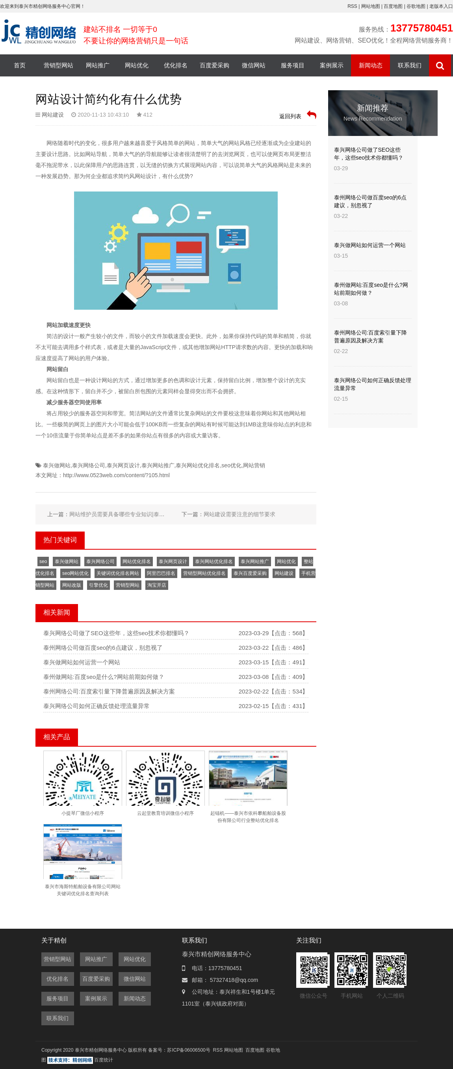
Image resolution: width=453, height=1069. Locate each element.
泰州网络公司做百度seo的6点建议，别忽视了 (103, 647)
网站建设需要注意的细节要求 (239, 514)
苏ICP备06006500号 (188, 1050)
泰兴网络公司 (88, 465)
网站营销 (254, 465)
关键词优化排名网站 (118, 573)
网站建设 (53, 115)
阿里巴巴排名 (161, 573)
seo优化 (231, 465)
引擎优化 (98, 585)
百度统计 (103, 1060)
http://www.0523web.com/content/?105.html (116, 475)
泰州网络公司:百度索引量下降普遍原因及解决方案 (109, 691)
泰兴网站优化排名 (198, 465)
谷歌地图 (416, 6)
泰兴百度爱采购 (250, 573)
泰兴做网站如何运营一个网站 (81, 662)
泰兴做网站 (57, 465)
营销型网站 (58, 65)
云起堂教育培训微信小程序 (165, 813)
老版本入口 (441, 6)
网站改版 (71, 585)
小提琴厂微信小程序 (82, 813)
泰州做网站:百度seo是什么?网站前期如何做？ (103, 676)
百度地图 (393, 6)
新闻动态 (370, 65)
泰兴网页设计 (123, 465)
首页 (20, 65)
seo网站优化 (75, 573)
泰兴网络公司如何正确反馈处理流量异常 (96, 706)
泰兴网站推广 (158, 465)
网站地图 (371, 6)
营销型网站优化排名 (204, 573)
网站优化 (137, 65)
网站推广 (98, 65)
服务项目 (292, 65)
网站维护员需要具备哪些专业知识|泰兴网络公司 (128, 514)
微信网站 (253, 65)
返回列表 (297, 115)
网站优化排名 (137, 561)
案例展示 (331, 65)
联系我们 (409, 65)
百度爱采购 (214, 65)
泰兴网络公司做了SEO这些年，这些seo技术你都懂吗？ (116, 633)
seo (43, 561)
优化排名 (176, 65)
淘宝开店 (156, 585)
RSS (352, 6)
